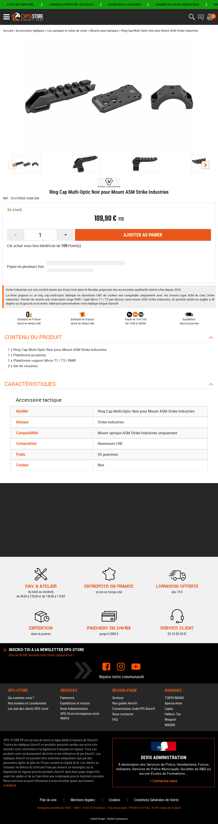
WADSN (170, 671)
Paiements (67, 644)
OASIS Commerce (117, 818)
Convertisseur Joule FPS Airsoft (133, 654)
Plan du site (48, 800)
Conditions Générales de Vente (156, 800)
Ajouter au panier (143, 235)
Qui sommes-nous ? (21, 644)
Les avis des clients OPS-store (28, 654)
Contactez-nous (163, 754)
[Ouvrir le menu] (6, 17)
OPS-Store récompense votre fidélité (79, 661)
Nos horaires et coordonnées (27, 649)
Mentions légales (82, 800)
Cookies (114, 800)
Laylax (169, 654)
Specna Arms (173, 649)
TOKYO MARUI (174, 644)
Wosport (170, 665)
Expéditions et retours (75, 649)
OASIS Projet (97, 818)
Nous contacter (122, 660)
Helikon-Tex (173, 660)
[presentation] (12, 165)
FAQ (115, 665)
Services (118, 644)
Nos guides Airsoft (125, 649)
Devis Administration (74, 654)
